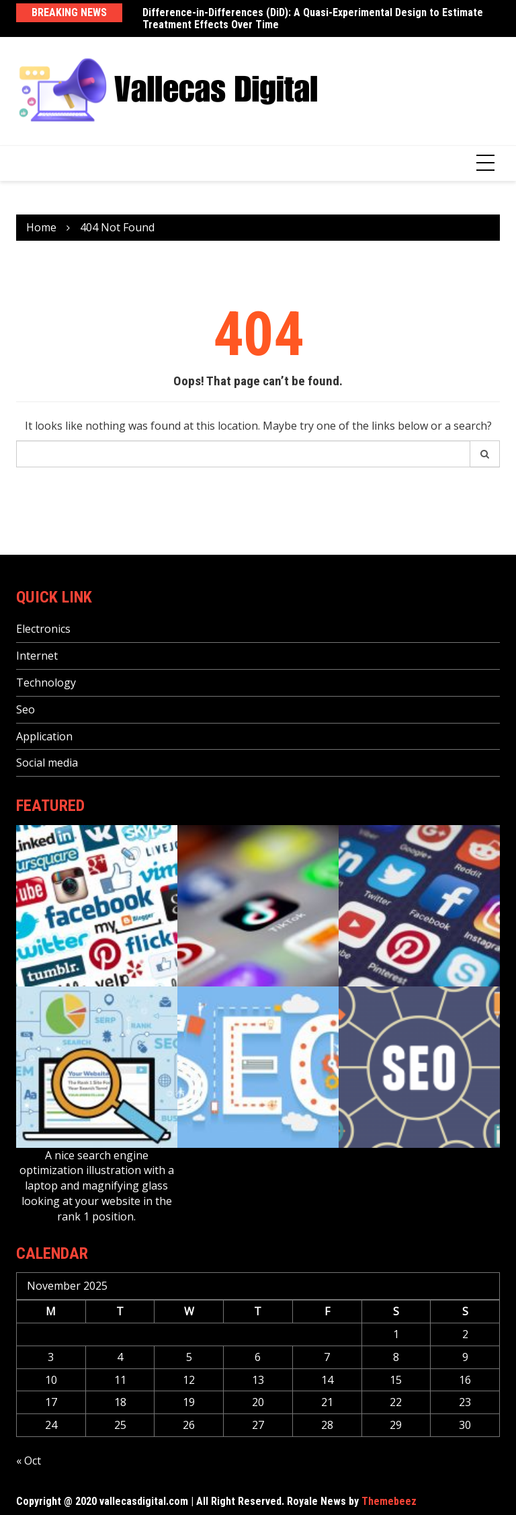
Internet (37, 655)
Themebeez (389, 1501)
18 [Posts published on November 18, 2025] (120, 1402)
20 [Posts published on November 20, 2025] (258, 1402)
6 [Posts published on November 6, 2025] (258, 1357)
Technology (46, 682)
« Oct (28, 1460)
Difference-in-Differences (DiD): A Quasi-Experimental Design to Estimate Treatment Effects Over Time (312, 18)
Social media (47, 762)
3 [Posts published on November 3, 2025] (51, 1357)
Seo (25, 709)
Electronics (43, 628)
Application (44, 736)
